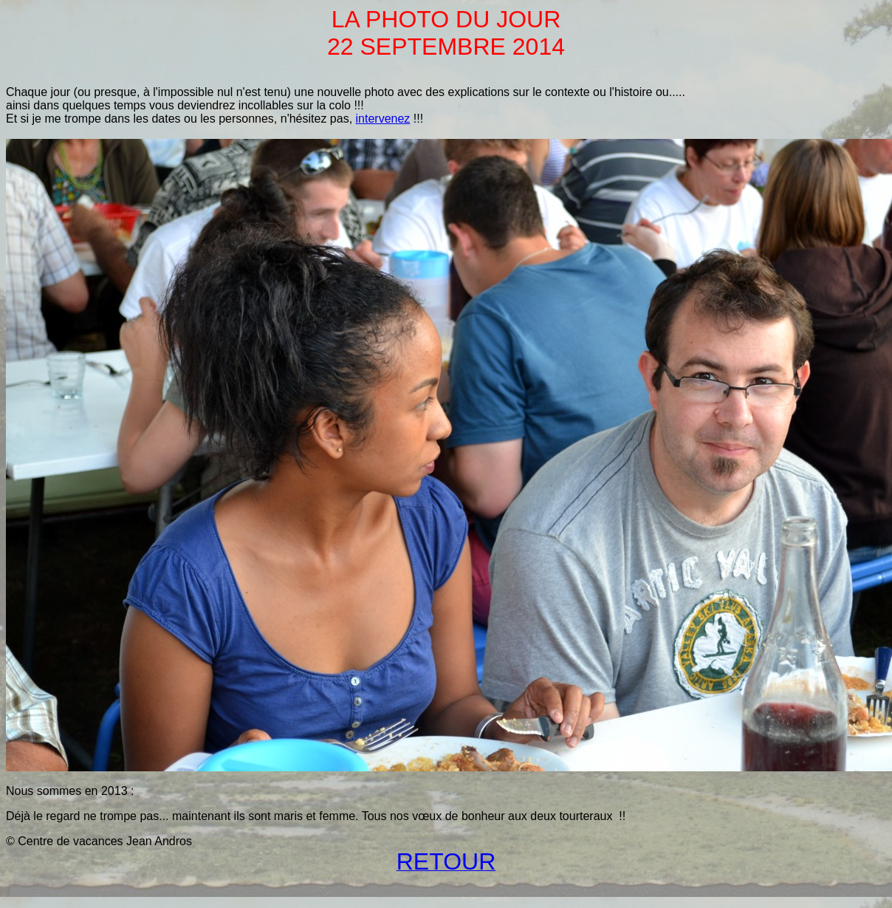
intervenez (383, 118)
